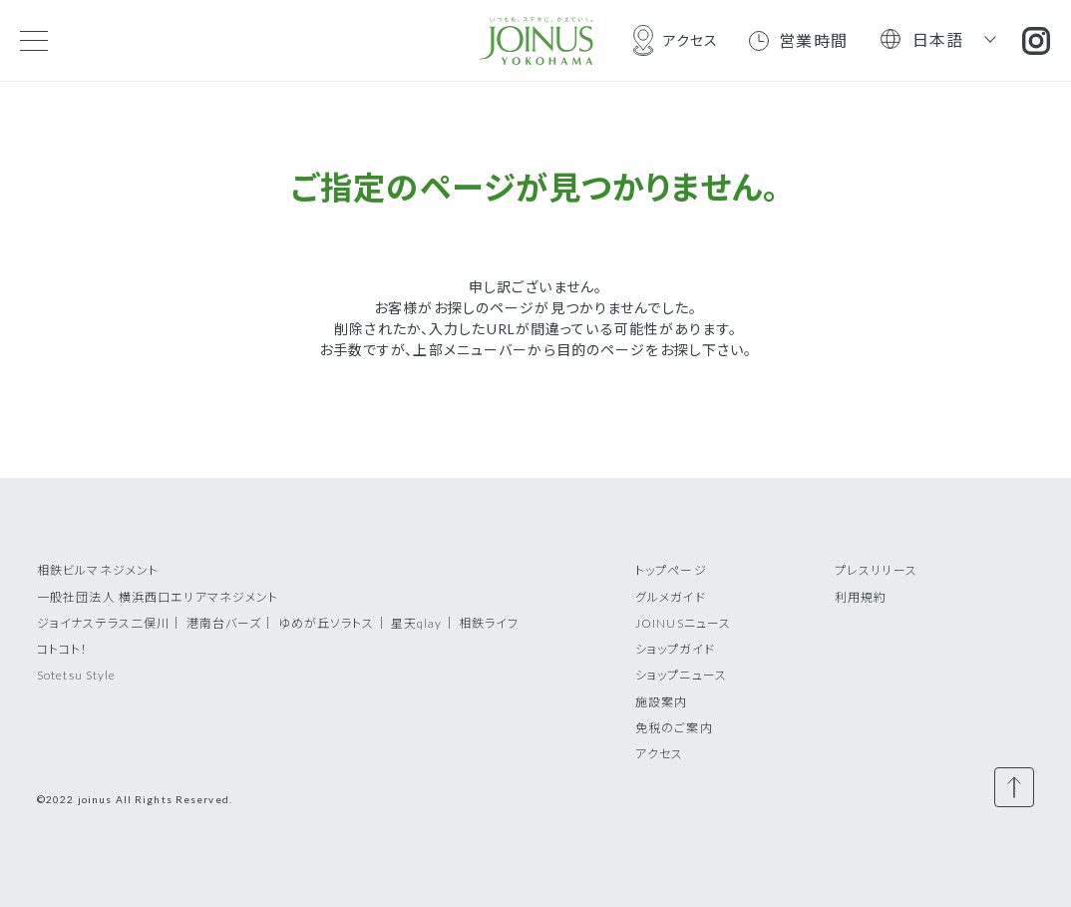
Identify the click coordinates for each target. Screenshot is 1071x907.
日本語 (938, 39)
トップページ (671, 570)
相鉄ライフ (489, 623)
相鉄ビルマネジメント (98, 570)
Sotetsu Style (77, 675)
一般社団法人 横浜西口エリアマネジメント (157, 597)
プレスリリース (876, 570)
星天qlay (417, 623)
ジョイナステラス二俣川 (103, 623)
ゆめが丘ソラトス (326, 623)
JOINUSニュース (683, 623)
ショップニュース (681, 675)
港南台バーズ (224, 623)
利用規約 (861, 597)
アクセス (659, 753)
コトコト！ (63, 649)
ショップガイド (675, 649)
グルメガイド (670, 597)
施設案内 (661, 701)
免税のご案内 (674, 727)
